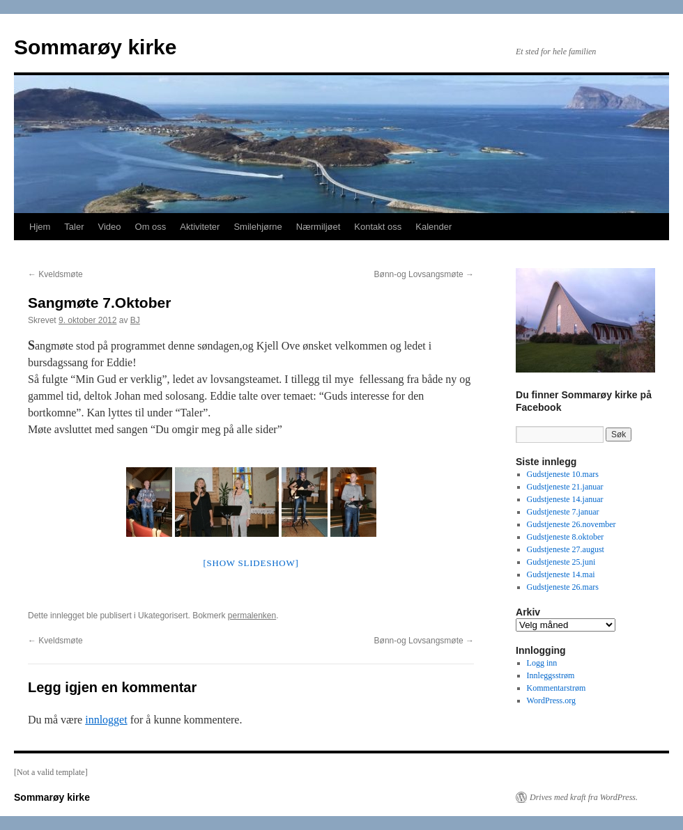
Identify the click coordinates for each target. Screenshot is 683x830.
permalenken (252, 615)
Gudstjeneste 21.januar (565, 487)
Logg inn (542, 663)
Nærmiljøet (318, 226)
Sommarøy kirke (95, 47)
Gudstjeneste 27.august (565, 549)
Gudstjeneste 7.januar (563, 512)
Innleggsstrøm (551, 675)
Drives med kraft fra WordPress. (584, 797)
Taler (74, 226)
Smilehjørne (257, 226)
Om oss (151, 226)
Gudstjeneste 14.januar (565, 499)
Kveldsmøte (55, 274)
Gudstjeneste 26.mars (563, 587)
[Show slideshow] (250, 563)
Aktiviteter (200, 226)
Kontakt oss (377, 226)
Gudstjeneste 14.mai (561, 574)
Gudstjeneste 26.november (571, 524)
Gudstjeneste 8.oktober (565, 537)
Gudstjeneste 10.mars (563, 474)
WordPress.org (551, 700)
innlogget (106, 720)
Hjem (39, 226)
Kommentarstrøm (556, 688)
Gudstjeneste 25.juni (561, 562)
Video (109, 226)
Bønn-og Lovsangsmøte (424, 274)
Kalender (433, 226)
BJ (135, 320)
